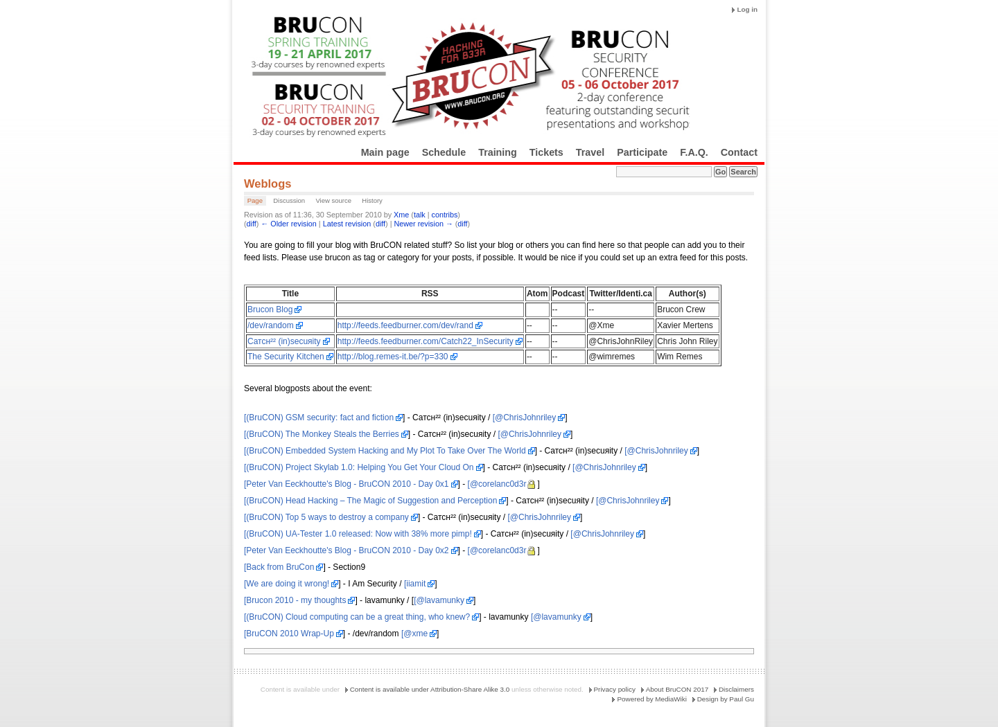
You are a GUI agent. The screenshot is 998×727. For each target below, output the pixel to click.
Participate (642, 152)
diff (251, 223)
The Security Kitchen (285, 356)
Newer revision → (423, 223)
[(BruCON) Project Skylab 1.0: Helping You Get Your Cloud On (359, 467)
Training (497, 152)
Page (255, 200)
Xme (401, 214)
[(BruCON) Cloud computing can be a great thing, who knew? (357, 617)
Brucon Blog (269, 309)
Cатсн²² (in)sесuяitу (284, 341)
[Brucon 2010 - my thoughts (295, 600)
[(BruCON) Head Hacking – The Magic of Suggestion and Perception (370, 500)
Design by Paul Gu (725, 699)
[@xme (414, 633)
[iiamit (415, 584)
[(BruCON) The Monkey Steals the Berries (321, 434)
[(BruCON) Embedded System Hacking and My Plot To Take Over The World (385, 451)
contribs (445, 214)
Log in (747, 9)
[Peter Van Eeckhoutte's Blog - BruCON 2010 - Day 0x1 (346, 484)
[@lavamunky (439, 600)
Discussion (289, 200)
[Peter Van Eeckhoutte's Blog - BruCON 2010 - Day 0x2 (346, 550)
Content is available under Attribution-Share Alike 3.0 (430, 689)
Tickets (546, 152)
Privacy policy (615, 689)
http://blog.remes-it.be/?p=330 (393, 356)
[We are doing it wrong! (286, 584)
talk (420, 214)
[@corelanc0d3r (497, 484)
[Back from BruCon (279, 567)
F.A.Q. (694, 152)
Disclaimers (736, 689)
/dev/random (270, 325)
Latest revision (347, 223)
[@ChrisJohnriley (525, 417)
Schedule (444, 152)
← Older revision (288, 223)
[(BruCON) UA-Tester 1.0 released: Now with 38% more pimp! (358, 534)
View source (333, 200)
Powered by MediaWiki (651, 699)
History (372, 200)
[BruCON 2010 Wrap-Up (289, 633)
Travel (590, 152)
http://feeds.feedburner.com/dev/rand (405, 325)
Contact (739, 152)
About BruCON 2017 (677, 689)
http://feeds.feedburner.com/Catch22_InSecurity (426, 341)
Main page (385, 152)
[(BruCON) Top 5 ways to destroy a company (326, 517)
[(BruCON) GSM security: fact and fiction (319, 417)
